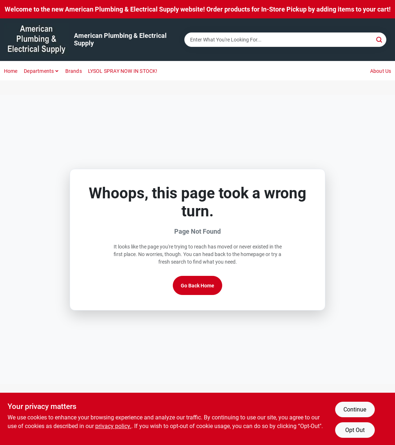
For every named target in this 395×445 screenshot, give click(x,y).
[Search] (379, 39)
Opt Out (355, 430)
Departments (39, 71)
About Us (380, 71)
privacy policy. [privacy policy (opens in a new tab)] (113, 426)
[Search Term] (285, 39)
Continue (354, 409)
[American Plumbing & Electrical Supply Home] (36, 39)
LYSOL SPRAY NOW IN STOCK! (123, 71)
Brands (73, 71)
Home (11, 71)
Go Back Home (197, 285)
